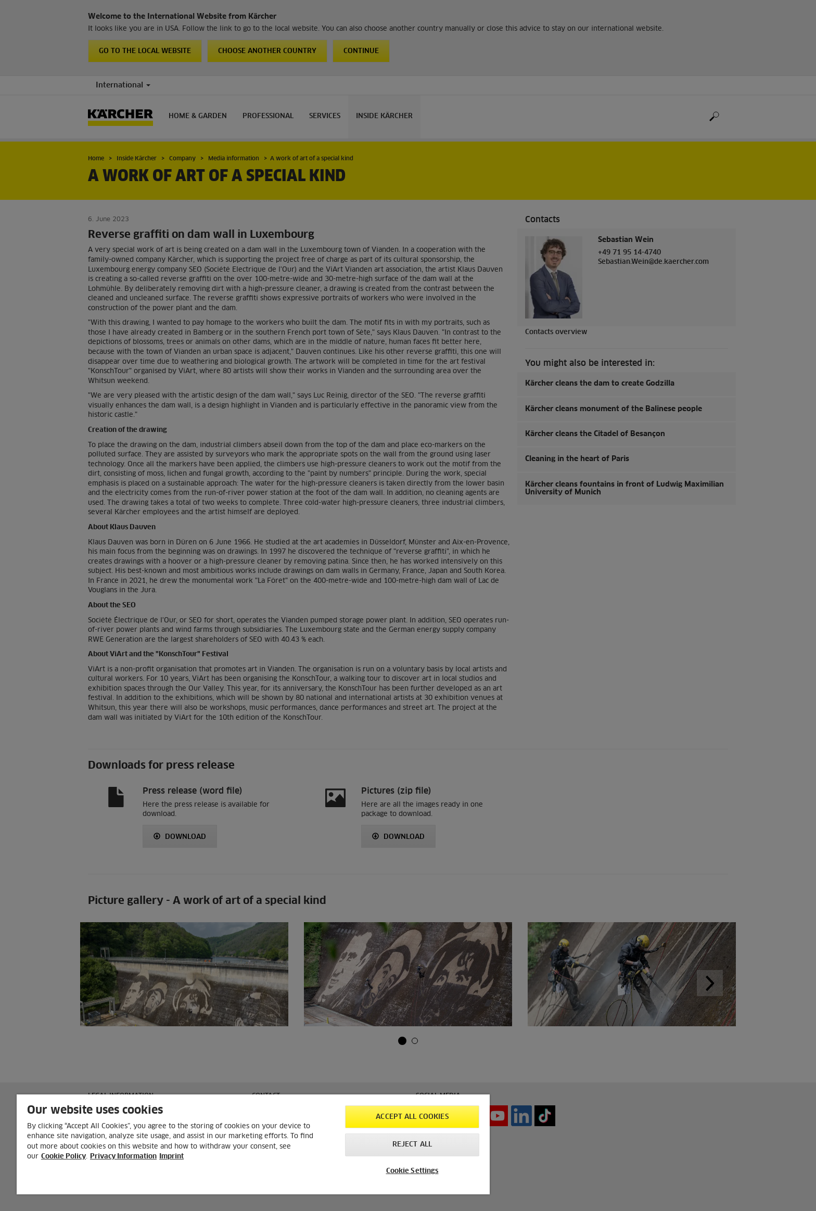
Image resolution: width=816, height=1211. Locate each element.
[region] (253, 1144)
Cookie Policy (63, 1156)
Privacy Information (123, 1156)
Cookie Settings (412, 1171)
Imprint (171, 1156)
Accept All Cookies (412, 1117)
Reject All (412, 1144)
